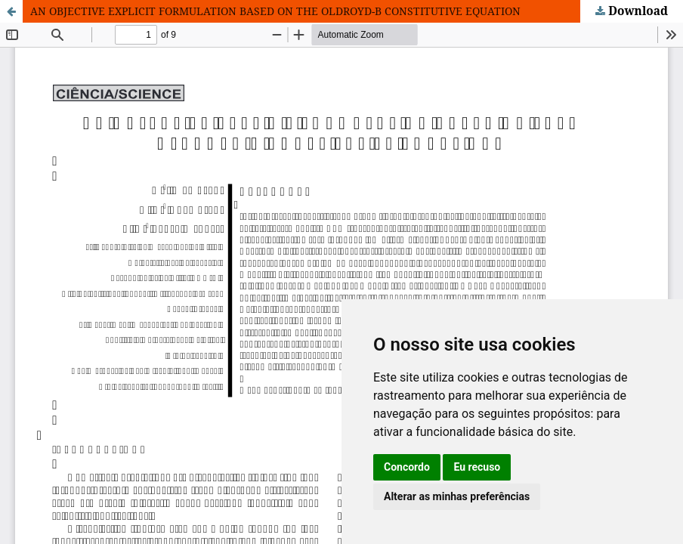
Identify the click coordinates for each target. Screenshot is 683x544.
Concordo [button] (407, 467)
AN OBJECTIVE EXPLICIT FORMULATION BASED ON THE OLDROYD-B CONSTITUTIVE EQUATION (275, 11)
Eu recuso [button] (476, 467)
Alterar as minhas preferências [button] (457, 496)
